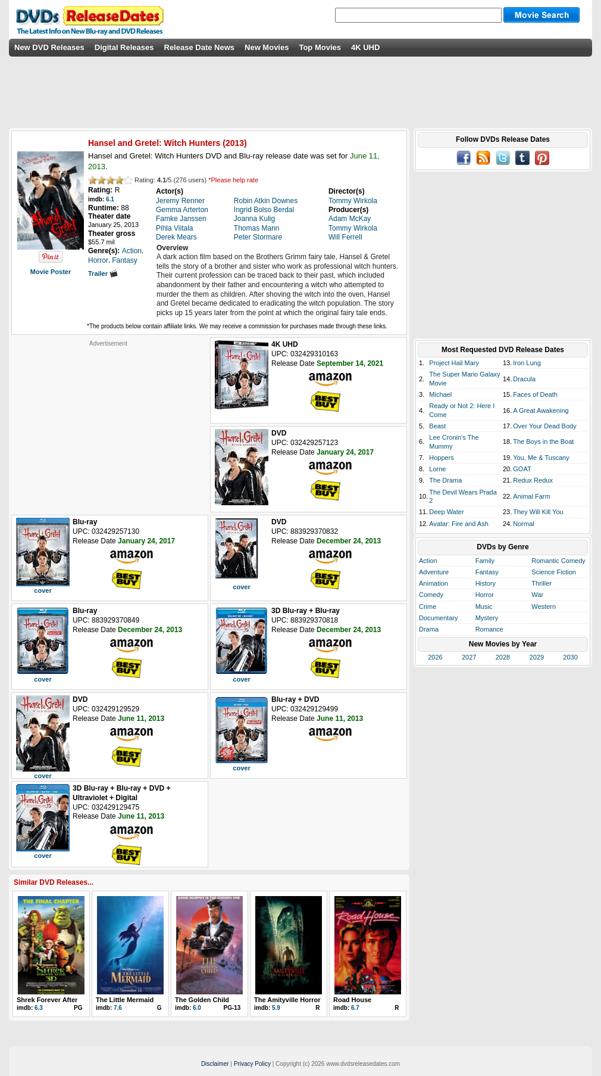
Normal (523, 523)
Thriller (541, 583)
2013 (235, 143)
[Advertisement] (108, 421)
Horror (484, 594)
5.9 (276, 1008)
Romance (489, 629)
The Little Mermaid (125, 999)
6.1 (110, 199)
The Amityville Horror (287, 999)
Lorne (437, 468)
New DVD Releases (49, 47)
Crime (427, 606)
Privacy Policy (252, 1064)
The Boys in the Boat (543, 441)
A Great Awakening (540, 410)
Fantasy (487, 572)
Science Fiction (553, 572)
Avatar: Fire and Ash (458, 523)
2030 (570, 657)
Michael (440, 394)
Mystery (487, 617)
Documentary (438, 617)
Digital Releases (124, 47)
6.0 (197, 1008)
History (485, 583)
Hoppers (441, 457)
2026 (435, 657)
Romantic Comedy (558, 560)
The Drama (445, 480)
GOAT (522, 468)
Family (484, 560)
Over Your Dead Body (544, 426)
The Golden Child (202, 999)
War (537, 594)
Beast (437, 426)
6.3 (39, 1008)
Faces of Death (535, 394)
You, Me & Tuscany (541, 457)
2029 (537, 657)
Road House (352, 999)
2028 (503, 657)
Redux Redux (533, 480)
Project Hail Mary (454, 362)
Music (484, 606)
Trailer (103, 273)
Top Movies (320, 47)
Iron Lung (526, 362)
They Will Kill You (538, 511)
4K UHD (365, 47)
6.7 (355, 1008)
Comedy (431, 594)
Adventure (434, 572)
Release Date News (199, 47)
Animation (433, 583)
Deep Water (446, 511)
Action (428, 560)
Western (543, 606)
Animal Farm (531, 496)
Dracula (524, 378)
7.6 (118, 1008)
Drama (429, 629)
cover (42, 590)
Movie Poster (50, 271)
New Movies (267, 47)
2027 (469, 657)
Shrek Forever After (47, 999)
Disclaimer (215, 1064)
